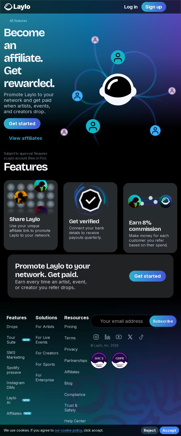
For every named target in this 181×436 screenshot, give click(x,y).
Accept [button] (169, 430)
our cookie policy (68, 430)
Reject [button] (150, 430)
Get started (22, 123)
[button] (174, 6)
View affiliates (25, 138)
